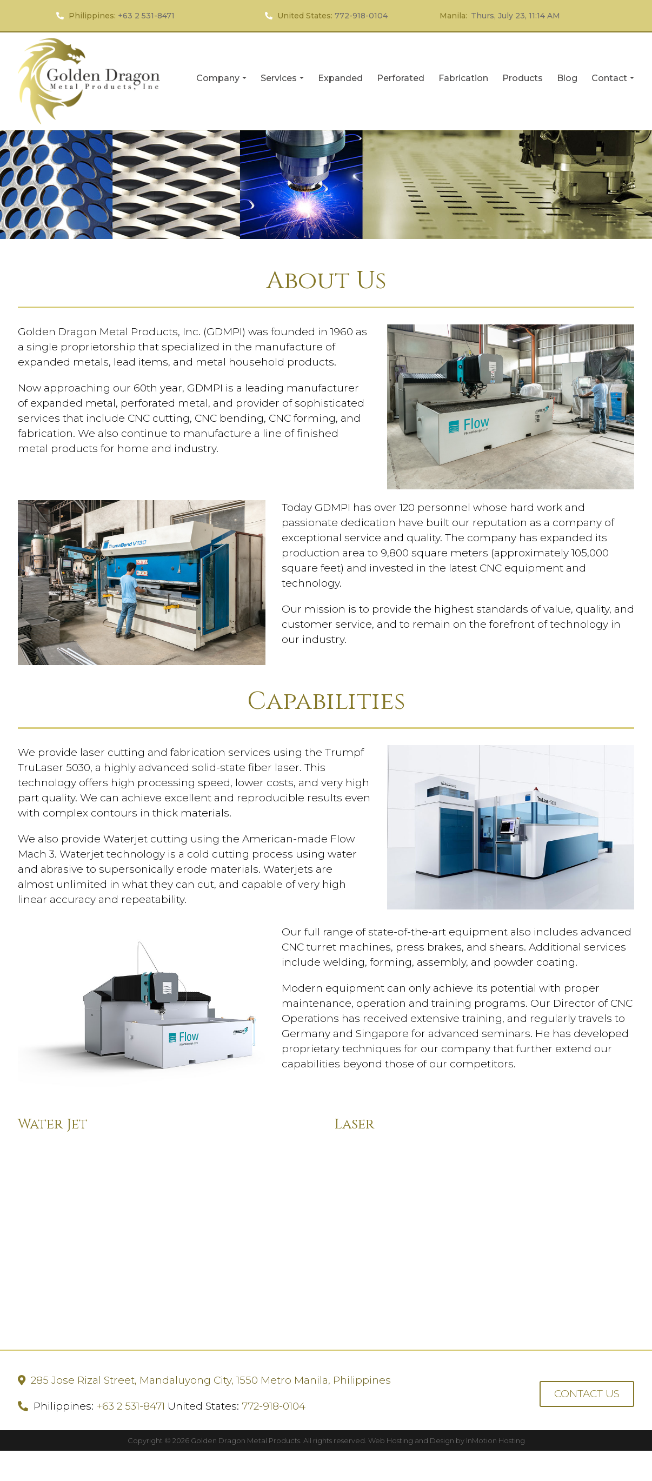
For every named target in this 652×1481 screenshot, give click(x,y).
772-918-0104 (361, 16)
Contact (612, 81)
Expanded (340, 78)
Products (522, 78)
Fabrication (463, 78)
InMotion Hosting (495, 1440)
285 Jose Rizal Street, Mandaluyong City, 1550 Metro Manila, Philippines (211, 1380)
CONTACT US (587, 1393)
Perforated (400, 78)
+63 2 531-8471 (146, 16)
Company (222, 81)
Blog (567, 78)
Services (284, 81)
